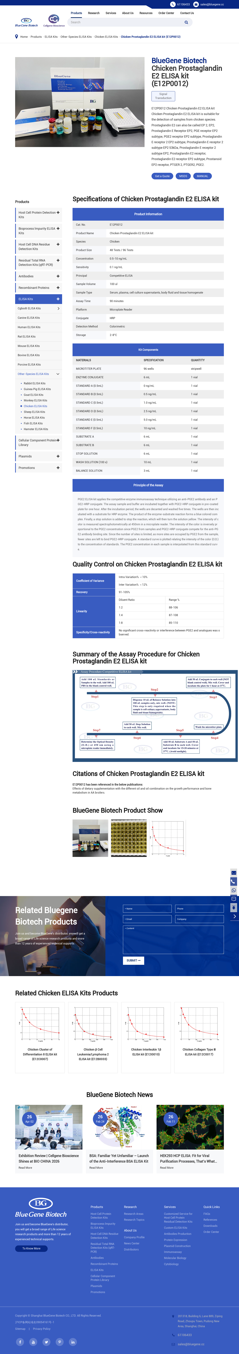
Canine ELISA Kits (29, 317)
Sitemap (20, 1329)
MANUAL (202, 176)
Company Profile (134, 1237)
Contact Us (187, 13)
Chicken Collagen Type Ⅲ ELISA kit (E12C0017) (199, 1052)
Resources (146, 13)
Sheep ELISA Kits (34, 412)
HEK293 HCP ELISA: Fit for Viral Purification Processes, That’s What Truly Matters (187, 1159)
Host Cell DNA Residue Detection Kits (34, 247)
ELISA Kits (51, 36)
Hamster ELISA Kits (36, 429)
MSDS (183, 176)
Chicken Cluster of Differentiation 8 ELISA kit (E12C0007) (40, 1054)
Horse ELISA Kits (34, 417)
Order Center (166, 13)
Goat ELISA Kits (33, 395)
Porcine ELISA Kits (29, 364)
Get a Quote (162, 176)
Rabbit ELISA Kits (34, 383)
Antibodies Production (177, 1234)
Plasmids (25, 456)
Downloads (210, 1226)
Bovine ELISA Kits (29, 355)
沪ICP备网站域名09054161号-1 (34, 1322)
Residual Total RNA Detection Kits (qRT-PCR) (36, 263)
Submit (134, 960)
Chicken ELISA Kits (106, 36)
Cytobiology (171, 1264)
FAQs (207, 1214)
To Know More (31, 1248)
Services (111, 13)
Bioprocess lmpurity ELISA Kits (37, 231)
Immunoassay (173, 1252)
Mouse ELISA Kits (29, 346)
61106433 (183, 4)
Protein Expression (175, 1240)
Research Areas (133, 1214)
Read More (25, 1167)
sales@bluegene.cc (212, 4)
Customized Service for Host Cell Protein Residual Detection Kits (178, 1218)
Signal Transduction (163, 96)
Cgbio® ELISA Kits (29, 308)
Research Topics (134, 1219)
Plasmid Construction (177, 1246)
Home (24, 36)
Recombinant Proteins (34, 288)
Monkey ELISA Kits (35, 400)
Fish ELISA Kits (33, 423)
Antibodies (26, 276)
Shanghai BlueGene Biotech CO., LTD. (53, 1315)
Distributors (131, 1249)
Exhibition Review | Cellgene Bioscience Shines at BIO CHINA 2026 (49, 1158)
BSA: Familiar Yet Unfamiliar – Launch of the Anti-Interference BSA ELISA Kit (119, 1158)
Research (93, 13)
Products (76, 13)
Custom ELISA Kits (175, 1227)
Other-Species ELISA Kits (76, 36)
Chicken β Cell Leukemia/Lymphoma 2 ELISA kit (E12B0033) (93, 1054)
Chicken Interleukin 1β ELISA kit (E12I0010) (146, 1052)
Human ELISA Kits (29, 327)
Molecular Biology (175, 1258)
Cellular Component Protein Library (38, 442)
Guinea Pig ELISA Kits (37, 389)
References (210, 1219)
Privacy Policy (41, 1329)
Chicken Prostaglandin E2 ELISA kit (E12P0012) (151, 36)
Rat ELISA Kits (26, 336)
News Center (132, 1243)
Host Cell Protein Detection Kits (37, 215)
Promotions (27, 468)
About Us (127, 13)
